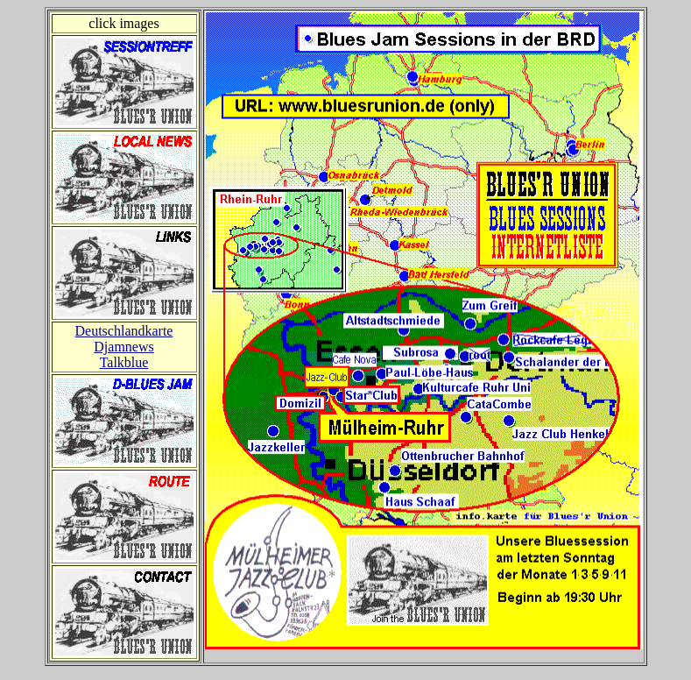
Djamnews (123, 346)
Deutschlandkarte (124, 330)
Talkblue (124, 362)
